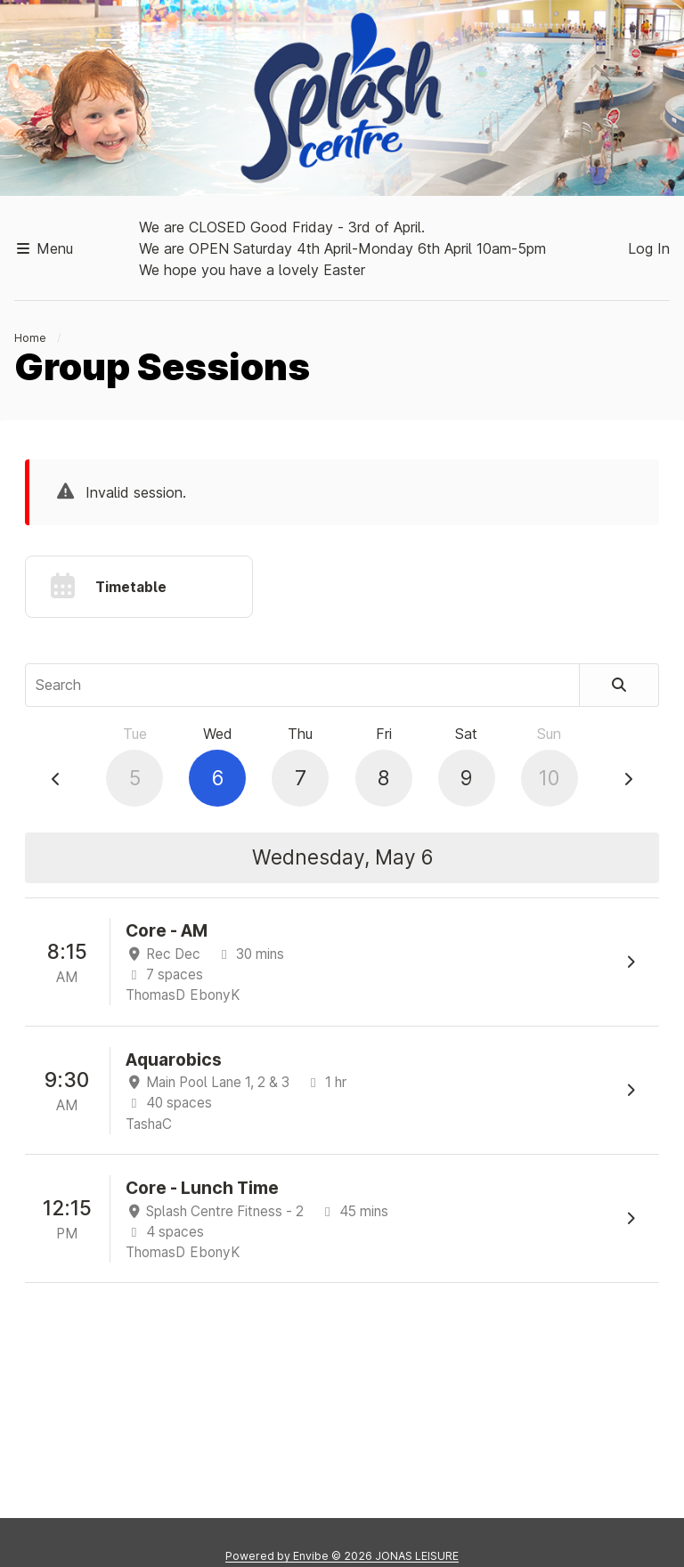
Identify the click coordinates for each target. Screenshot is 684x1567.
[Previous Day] (56, 779)
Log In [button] (649, 248)
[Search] (619, 685)
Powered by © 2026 (342, 1556)
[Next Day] (627, 779)
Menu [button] (43, 248)
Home (30, 338)
